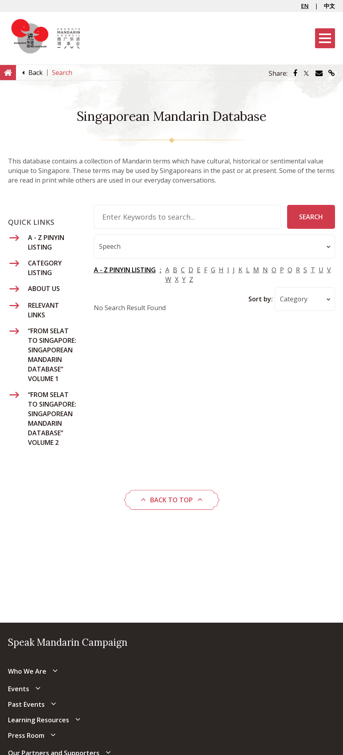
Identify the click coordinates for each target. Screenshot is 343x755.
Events (18, 688)
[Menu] (325, 38)
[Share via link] (331, 73)
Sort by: (260, 299)
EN (305, 6)
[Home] (8, 72)
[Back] (35, 72)
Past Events (26, 704)
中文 (329, 6)
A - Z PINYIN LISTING (125, 270)
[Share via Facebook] (295, 73)
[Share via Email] (319, 73)
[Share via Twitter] (306, 73)
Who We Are (27, 671)
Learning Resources (38, 720)
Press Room (26, 735)
